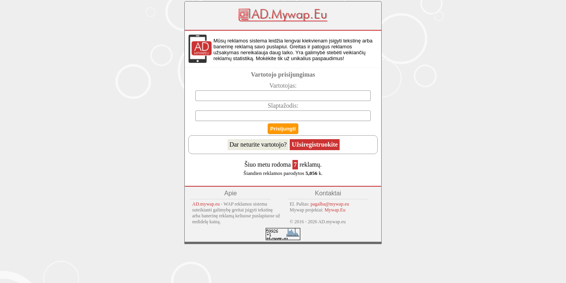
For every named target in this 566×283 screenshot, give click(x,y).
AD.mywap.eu (206, 204)
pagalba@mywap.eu (330, 204)
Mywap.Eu (335, 210)
